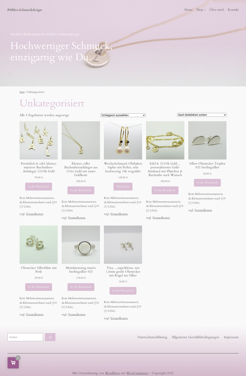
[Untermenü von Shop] (205, 10)
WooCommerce (137, 373)
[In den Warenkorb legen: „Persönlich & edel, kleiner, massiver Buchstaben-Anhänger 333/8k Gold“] (38, 187)
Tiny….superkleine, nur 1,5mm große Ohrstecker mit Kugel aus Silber (123, 271)
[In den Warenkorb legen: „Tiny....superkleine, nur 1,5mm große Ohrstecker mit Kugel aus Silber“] (123, 291)
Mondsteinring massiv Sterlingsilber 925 (81, 270)
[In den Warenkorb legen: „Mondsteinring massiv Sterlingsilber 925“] (80, 287)
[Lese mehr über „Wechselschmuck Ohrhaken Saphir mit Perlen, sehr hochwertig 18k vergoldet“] (123, 187)
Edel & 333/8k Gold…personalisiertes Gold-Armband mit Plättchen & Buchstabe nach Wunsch (165, 169)
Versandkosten (34, 214)
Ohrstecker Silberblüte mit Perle (39, 270)
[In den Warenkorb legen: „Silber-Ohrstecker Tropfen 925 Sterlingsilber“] (207, 183)
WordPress (112, 373)
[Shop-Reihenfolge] (201, 115)
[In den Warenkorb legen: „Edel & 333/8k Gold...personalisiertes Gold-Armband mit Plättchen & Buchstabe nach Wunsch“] (165, 190)
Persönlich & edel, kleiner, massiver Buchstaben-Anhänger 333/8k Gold (39, 167)
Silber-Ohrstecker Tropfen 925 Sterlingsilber (207, 165)
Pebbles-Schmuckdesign (24, 10)
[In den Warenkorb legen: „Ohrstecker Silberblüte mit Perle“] (38, 287)
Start (22, 92)
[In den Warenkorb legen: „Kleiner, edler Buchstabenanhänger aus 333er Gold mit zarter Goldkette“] (80, 190)
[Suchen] (50, 337)
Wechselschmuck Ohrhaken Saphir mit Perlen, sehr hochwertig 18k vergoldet (123, 167)
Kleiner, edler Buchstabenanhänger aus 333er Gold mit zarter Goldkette (81, 169)
